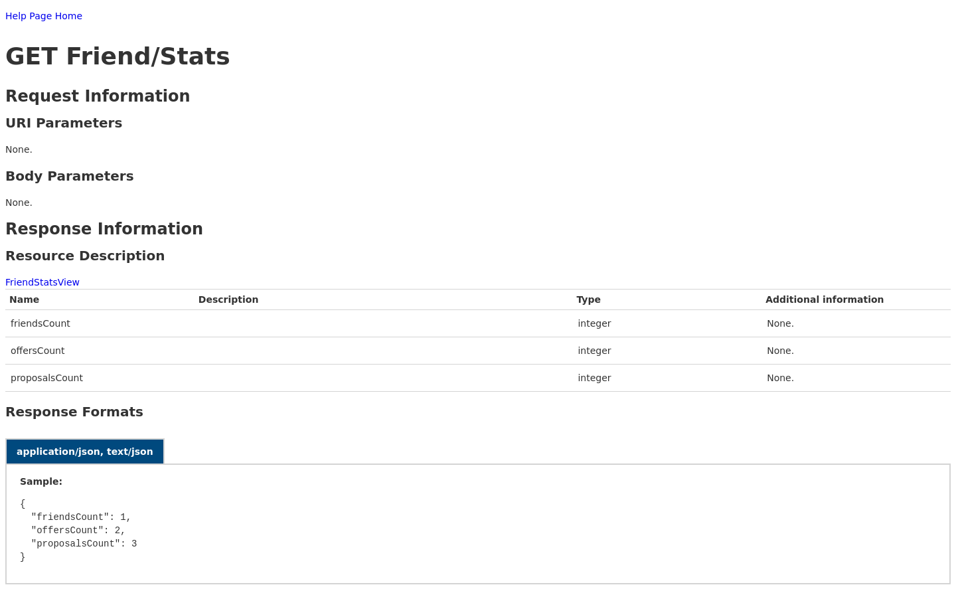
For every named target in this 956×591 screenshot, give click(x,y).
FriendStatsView (42, 282)
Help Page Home (43, 16)
